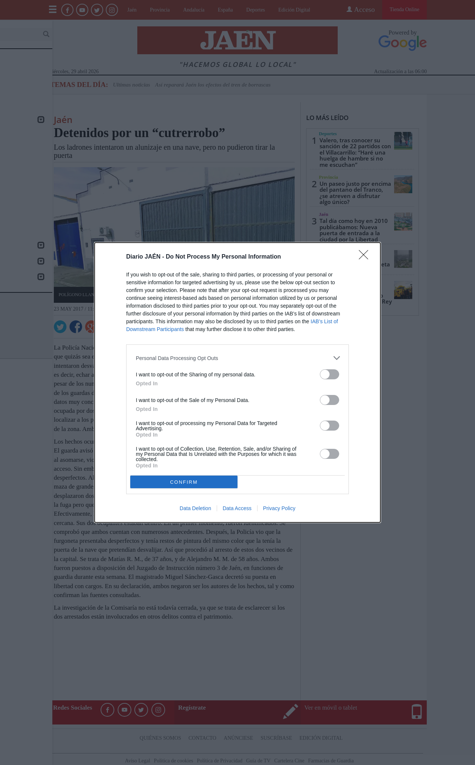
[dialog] (237, 382)
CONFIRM (184, 481)
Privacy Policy (279, 508)
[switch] (329, 374)
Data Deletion (195, 508)
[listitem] (237, 358)
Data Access (237, 508)
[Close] (366, 257)
